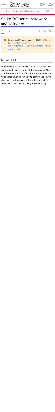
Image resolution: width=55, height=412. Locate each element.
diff (9, 46)
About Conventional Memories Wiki (34, 404)
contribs (15, 43)
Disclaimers (6, 408)
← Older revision (19, 46)
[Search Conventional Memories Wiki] (27, 11)
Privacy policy (7, 404)
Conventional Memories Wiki (20, 5)
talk (9, 43)
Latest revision (33, 46)
